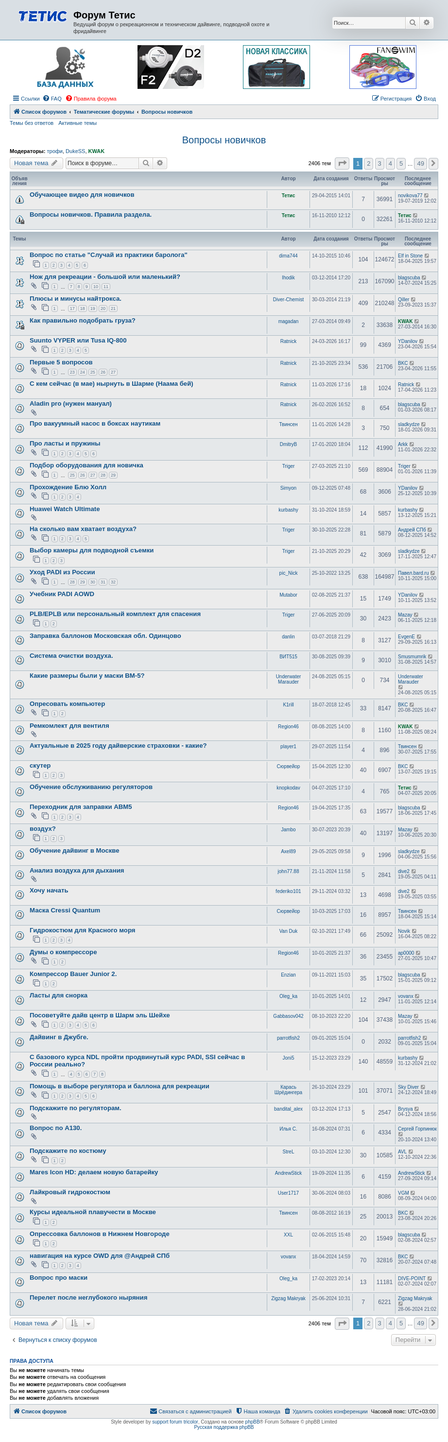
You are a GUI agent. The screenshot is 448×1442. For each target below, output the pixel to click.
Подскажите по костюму (68, 1150)
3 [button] (379, 163)
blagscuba (409, 277)
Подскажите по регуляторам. (75, 1108)
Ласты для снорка (58, 995)
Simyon (288, 488)
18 (82, 308)
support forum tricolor (175, 1422)
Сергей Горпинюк (417, 1129)
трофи (54, 151)
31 (103, 582)
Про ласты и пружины (65, 443)
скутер (40, 765)
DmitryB (288, 444)
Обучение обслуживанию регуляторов (91, 786)
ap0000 (406, 953)
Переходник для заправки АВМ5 (81, 806)
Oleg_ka (288, 996)
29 (113, 475)
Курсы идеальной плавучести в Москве (93, 1212)
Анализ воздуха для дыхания (77, 870)
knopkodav (288, 787)
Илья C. (288, 1129)
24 (82, 372)
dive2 (404, 871)
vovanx (406, 996)
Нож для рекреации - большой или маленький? (105, 276)
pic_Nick (288, 573)
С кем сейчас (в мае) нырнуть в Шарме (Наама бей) (111, 383)
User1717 (288, 1193)
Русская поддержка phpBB (224, 1427)
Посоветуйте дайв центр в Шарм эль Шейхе (100, 1015)
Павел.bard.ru (413, 573)
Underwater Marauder (288, 679)
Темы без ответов (31, 123)
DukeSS (75, 151)
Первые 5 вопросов (61, 362)
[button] (342, 163)
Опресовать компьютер (67, 703)
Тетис (288, 195)
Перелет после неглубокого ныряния (88, 1297)
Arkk (403, 444)
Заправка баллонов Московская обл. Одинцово (105, 635)
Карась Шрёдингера (288, 1089)
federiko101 (288, 891)
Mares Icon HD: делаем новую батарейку (94, 1172)
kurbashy (288, 510)
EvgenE (406, 636)
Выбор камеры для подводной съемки (92, 550)
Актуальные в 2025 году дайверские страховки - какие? (118, 745)
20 (103, 308)
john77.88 (288, 871)
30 (92, 582)
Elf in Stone (410, 255)
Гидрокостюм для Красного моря (83, 930)
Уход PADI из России (62, 572)
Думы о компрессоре (63, 952)
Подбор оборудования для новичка (86, 465)
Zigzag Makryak (288, 1298)
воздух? (43, 828)
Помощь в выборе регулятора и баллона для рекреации (119, 1086)
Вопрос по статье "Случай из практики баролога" (109, 254)
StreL (288, 1151)
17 (72, 308)
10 (95, 286)
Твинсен (288, 424)
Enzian (288, 975)
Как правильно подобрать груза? (83, 320)
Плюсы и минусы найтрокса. (75, 298)
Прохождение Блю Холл (68, 487)
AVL (402, 1151)
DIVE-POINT (412, 1278)
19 (92, 308)
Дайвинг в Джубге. (59, 1037)
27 (113, 372)
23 (72, 372)
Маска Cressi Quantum (65, 910)
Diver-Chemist (288, 299)
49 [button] (420, 163)
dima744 (288, 255)
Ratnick (288, 341)
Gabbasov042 (288, 1016)
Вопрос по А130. (56, 1128)
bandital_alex (288, 1109)
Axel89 (288, 851)
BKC (403, 363)
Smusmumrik (412, 656)
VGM (403, 1193)
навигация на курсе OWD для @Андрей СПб (100, 1255)
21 (113, 308)
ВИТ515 (288, 656)
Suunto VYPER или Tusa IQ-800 (78, 340)
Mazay (405, 615)
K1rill (288, 704)
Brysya (405, 1109)
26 (103, 372)
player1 (288, 746)
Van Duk (288, 931)
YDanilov (407, 341)
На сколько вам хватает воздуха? (83, 528)
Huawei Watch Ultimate (65, 509)
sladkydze (408, 424)
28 (103, 475)
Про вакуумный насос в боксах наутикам (95, 423)
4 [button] (390, 163)
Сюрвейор (288, 766)
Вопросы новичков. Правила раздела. (91, 214)
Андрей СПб (412, 529)
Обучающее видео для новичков (82, 194)
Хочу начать (49, 890)
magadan (288, 321)
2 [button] (368, 163)
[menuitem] (52, 98)
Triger (288, 466)
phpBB (252, 1422)
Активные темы (77, 123)
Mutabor (288, 595)
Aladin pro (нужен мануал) (71, 403)
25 (92, 372)
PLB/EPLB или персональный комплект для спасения (115, 614)
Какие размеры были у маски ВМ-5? (87, 675)
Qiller (403, 299)
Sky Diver (408, 1087)
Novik (404, 931)
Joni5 (288, 1058)
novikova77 (410, 195)
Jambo (288, 829)
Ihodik (288, 277)
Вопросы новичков (224, 140)
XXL (288, 1234)
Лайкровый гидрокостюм (70, 1192)
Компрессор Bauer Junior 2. (73, 974)
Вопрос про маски (58, 1277)
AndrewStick (288, 1173)
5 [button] (401, 163)
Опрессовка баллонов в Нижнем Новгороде (100, 1233)
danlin (288, 636)
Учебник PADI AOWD (62, 594)
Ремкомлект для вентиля (69, 725)
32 (113, 582)
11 (105, 286)
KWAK (96, 151)
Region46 (288, 726)
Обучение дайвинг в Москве (75, 850)
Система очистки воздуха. (71, 655)
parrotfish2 (288, 1038)
